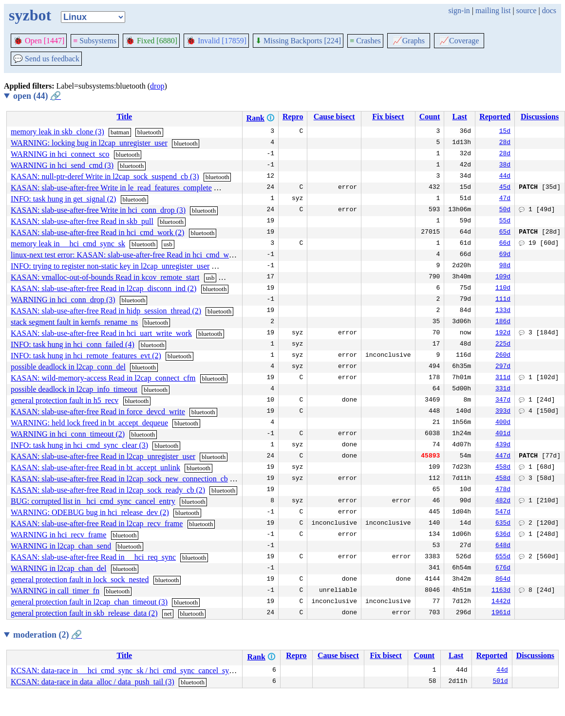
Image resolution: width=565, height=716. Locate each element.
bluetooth (149, 132)
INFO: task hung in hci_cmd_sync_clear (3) (79, 445)
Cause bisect (334, 116)
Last (459, 116)
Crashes (365, 41)
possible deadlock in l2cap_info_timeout (74, 389)
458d (502, 467)
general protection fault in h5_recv (64, 400)
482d (502, 501)
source (526, 10)
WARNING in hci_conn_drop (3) (63, 299)
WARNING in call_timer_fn (55, 591)
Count (429, 116)
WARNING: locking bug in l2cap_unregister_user (89, 143)
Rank (255, 118)
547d (502, 512)
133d (502, 311)
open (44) (37, 96)
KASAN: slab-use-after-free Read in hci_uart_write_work (101, 333)
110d (502, 288)
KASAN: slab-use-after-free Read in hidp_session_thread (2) (106, 311)
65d (504, 232)
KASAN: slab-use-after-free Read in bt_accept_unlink (95, 467)
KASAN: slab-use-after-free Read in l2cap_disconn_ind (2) (103, 288)
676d (502, 568)
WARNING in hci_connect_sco (60, 154)
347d (502, 400)
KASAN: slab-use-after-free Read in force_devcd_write (98, 411)
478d (502, 490)
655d (502, 557)
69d (504, 255)
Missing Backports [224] (298, 41)
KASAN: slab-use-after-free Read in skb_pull (82, 221)
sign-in (459, 10)
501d (500, 682)
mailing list (492, 10)
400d (502, 423)
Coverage (459, 41)
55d (504, 221)
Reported (494, 116)
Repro (292, 116)
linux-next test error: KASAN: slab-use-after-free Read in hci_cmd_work (125, 255)
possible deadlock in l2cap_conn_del (68, 367)
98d (504, 266)
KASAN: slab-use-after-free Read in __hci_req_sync (93, 557)
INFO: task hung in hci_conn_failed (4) (72, 344)
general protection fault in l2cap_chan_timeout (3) (89, 602)
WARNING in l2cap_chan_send (61, 546)
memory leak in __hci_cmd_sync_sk (68, 243)
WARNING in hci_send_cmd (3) (62, 165)
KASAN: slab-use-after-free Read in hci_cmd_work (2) (97, 232)
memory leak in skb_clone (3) (57, 132)
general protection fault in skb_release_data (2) (84, 613)
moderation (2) (47, 635)
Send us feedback (46, 59)
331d (502, 389)
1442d (500, 602)
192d (502, 333)
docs (549, 10)
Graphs (409, 41)
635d (502, 523)
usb (168, 244)
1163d (500, 591)
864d (502, 579)
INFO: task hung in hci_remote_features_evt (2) (86, 355)
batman (120, 132)
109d (502, 277)
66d (504, 243)
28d (504, 143)
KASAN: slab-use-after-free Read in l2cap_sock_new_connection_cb (119, 479)
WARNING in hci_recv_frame (58, 535)
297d (502, 367)
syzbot (30, 15)
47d (504, 199)
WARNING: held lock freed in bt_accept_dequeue (89, 423)
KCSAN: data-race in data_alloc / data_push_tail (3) (92, 682)
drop (157, 86)
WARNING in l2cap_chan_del (58, 568)
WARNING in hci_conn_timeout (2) (68, 434)
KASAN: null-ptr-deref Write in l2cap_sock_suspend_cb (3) (105, 176)
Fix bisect (388, 116)
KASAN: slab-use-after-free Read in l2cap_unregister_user (103, 456)
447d (502, 456)
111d (502, 299)
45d (504, 188)
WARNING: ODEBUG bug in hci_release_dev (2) (90, 512)
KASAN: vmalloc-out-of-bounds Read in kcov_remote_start (105, 277)
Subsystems (94, 41)
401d (502, 434)
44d (504, 176)
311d (502, 378)
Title (124, 116)
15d (504, 132)
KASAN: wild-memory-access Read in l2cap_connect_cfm (103, 378)
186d (502, 322)
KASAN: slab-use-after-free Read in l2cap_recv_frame (97, 523)
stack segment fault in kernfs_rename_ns (74, 322)
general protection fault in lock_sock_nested (80, 579)
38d (504, 165)
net (168, 613)
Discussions (540, 116)
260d (502, 355)
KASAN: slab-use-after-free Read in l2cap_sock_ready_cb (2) (108, 490)
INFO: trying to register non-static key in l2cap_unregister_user (110, 266)
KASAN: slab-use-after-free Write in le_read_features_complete (111, 188)
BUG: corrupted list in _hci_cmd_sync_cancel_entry (93, 501)
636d (502, 535)
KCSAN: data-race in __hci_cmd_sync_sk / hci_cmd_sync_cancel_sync (123, 670)
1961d (500, 613)
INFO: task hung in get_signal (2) (63, 199)
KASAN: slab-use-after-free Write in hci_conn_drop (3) (98, 210)
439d (502, 445)
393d (502, 411)
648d (502, 546)
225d (502, 344)
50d (504, 210)
